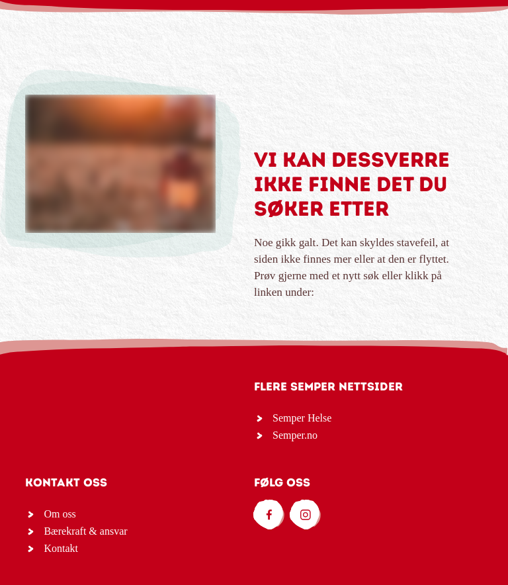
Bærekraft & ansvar (85, 531)
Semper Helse (302, 418)
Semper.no (295, 435)
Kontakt (61, 548)
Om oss (59, 513)
